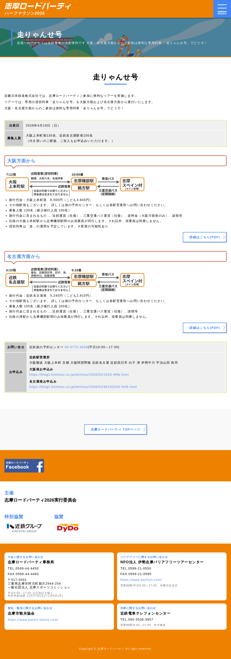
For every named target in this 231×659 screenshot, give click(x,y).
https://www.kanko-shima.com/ (33, 619)
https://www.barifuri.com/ (141, 580)
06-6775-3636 (76, 347)
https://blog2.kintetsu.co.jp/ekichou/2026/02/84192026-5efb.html (83, 387)
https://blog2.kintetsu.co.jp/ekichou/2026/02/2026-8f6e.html (79, 374)
